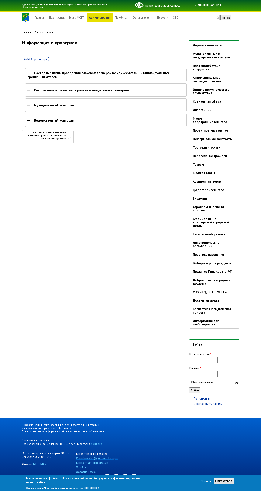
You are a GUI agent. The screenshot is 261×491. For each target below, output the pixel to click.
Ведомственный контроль (54, 121)
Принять (206, 481)
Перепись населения (208, 254)
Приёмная (126, 17)
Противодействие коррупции (206, 67)
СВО (182, 17)
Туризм (198, 164)
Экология (200, 198)
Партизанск (58, 17)
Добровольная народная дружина (211, 282)
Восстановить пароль (208, 404)
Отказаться (223, 481)
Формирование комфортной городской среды (211, 222)
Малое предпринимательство (210, 120)
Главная (40, 17)
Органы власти (147, 17)
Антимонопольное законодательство (207, 79)
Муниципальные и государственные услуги (211, 55)
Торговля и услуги (206, 147)
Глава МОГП (79, 17)
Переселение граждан (210, 156)
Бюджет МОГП (204, 173)
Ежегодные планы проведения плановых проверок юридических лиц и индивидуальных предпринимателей (98, 76)
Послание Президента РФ (212, 271)
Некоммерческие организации (206, 244)
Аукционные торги (207, 181)
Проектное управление (210, 130)
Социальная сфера (207, 101)
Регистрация (202, 398)
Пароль (194, 368)
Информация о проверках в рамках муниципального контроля (81, 91)
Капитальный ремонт (209, 234)
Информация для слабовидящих (206, 322)
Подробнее (91, 487)
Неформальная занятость (212, 139)
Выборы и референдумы (212, 263)
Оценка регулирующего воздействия (211, 91)
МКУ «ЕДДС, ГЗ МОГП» (210, 292)
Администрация (102, 17)
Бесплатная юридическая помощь (212, 310)
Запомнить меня (202, 382)
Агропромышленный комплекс (208, 208)
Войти (197, 344)
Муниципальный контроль (54, 106)
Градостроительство (208, 190)
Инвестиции (202, 110)
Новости (168, 17)
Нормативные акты (207, 45)
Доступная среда (206, 300)
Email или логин (199, 354)
